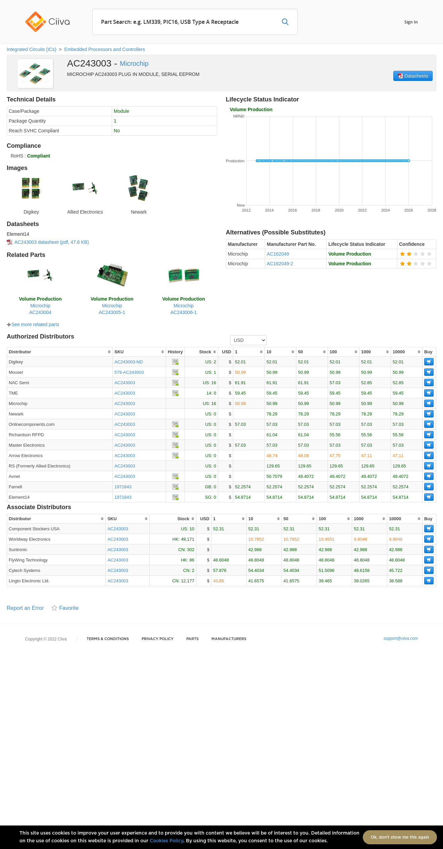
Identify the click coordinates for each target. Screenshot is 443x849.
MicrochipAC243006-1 (183, 305)
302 (190, 549)
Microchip (134, 63)
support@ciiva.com (401, 638)
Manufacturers (228, 639)
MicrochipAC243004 (40, 305)
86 (191, 560)
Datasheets (413, 76)
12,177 (187, 580)
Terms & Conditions (108, 639)
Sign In (411, 22)
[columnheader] (59, 351)
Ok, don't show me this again (400, 837)
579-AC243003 (129, 372)
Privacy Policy (158, 639)
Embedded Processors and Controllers (104, 49)
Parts (192, 639)
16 (213, 382)
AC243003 (124, 382)
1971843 (123, 486)
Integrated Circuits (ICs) (31, 49)
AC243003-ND (128, 361)
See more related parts (33, 324)
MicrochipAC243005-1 (112, 305)
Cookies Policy (166, 841)
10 (191, 528)
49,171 (187, 539)
